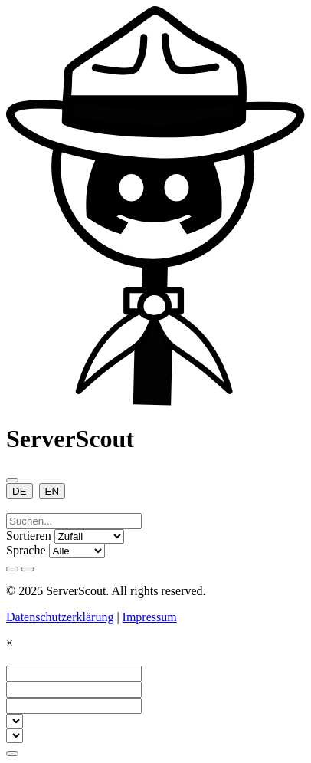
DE (19, 491)
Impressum (150, 616)
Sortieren (28, 535)
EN (52, 491)
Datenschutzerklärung (59, 616)
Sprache (26, 550)
